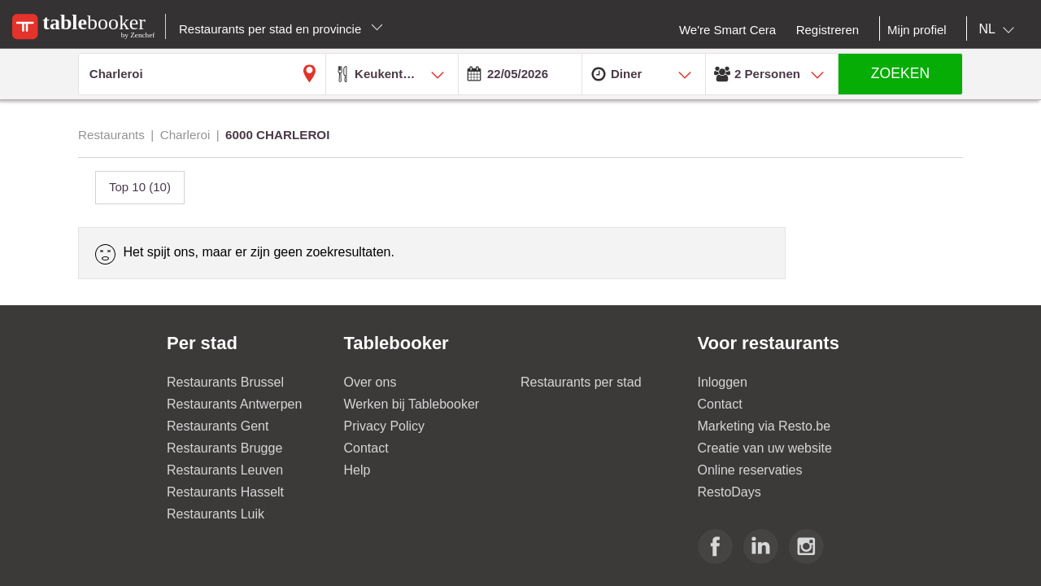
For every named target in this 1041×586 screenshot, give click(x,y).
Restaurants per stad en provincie (281, 29)
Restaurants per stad (581, 382)
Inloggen (722, 382)
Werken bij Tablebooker (412, 404)
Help (357, 470)
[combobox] (1000, 29)
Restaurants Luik (215, 514)
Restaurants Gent (217, 426)
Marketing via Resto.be (764, 426)
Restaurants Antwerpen (234, 404)
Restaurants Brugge (224, 448)
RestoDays (729, 492)
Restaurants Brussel (225, 382)
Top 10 (140, 187)
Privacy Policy (384, 426)
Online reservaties (750, 470)
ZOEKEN (900, 73)
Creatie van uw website (765, 448)
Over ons (370, 382)
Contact (366, 448)
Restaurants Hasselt (225, 492)
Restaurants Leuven (225, 470)
